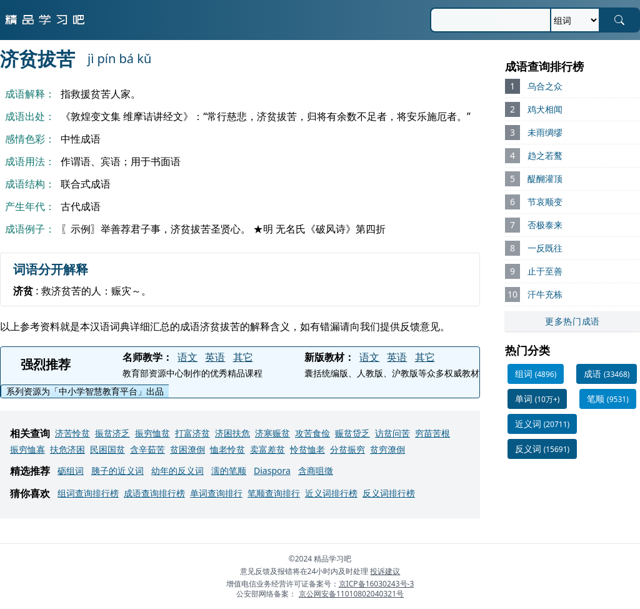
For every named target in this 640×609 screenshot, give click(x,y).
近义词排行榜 (331, 493)
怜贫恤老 (307, 449)
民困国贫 (107, 449)
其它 (243, 357)
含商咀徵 (315, 470)
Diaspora (272, 470)
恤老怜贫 (227, 449)
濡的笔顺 (228, 470)
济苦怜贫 (72, 433)
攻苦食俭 (312, 433)
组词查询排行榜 (88, 493)
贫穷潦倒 (387, 449)
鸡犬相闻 (545, 109)
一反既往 (545, 248)
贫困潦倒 (187, 449)
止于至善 (545, 271)
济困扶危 (232, 433)
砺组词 (71, 470)
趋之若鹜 (545, 155)
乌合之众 (545, 86)
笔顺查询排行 (274, 493)
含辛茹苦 (147, 449)
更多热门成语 (572, 321)
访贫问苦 (392, 433)
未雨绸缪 (545, 132)
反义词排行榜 (388, 493)
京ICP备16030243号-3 (376, 583)
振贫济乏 (112, 433)
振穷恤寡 (27, 449)
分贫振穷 (347, 449)
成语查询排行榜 (154, 493)
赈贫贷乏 (352, 433)
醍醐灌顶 (545, 178)
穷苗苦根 (432, 433)
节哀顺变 (545, 202)
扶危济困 (67, 449)
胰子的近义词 (117, 470)
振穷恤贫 (152, 433)
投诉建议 (385, 571)
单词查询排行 (216, 493)
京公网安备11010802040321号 (351, 593)
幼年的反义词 (177, 470)
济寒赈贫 (272, 433)
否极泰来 (545, 225)
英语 (215, 357)
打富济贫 (192, 433)
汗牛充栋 (545, 294)
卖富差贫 (267, 449)
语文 (188, 357)
